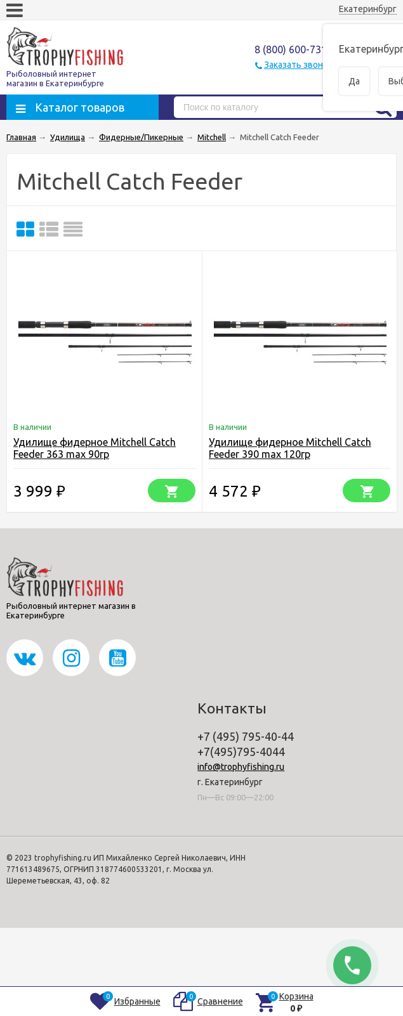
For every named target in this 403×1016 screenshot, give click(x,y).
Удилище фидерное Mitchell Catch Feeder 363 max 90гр (94, 448)
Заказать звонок (298, 65)
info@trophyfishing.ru (240, 767)
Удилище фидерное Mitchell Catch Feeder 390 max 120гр (290, 448)
